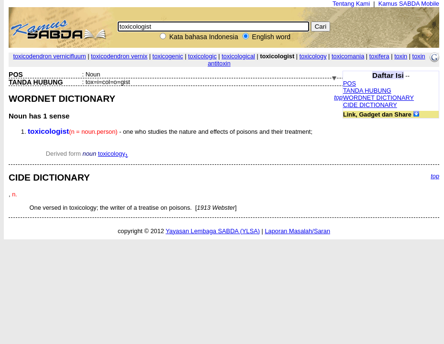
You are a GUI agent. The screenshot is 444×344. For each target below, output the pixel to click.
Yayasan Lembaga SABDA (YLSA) (213, 231)
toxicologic (202, 56)
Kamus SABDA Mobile (408, 3)
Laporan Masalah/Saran (297, 231)
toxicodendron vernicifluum (49, 56)
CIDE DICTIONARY (370, 104)
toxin (400, 56)
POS (349, 83)
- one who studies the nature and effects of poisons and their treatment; (170, 131)
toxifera (379, 56)
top (338, 97)
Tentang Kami (351, 3)
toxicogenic (168, 56)
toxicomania (348, 56)
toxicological (238, 56)
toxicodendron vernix (119, 56)
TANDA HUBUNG (367, 90)
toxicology (313, 56)
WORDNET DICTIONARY (378, 97)
